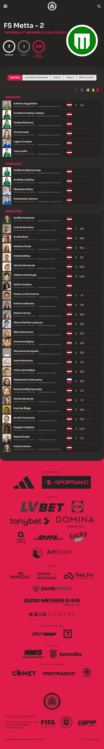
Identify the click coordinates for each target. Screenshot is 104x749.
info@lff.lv (18, 727)
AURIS (97, 739)
